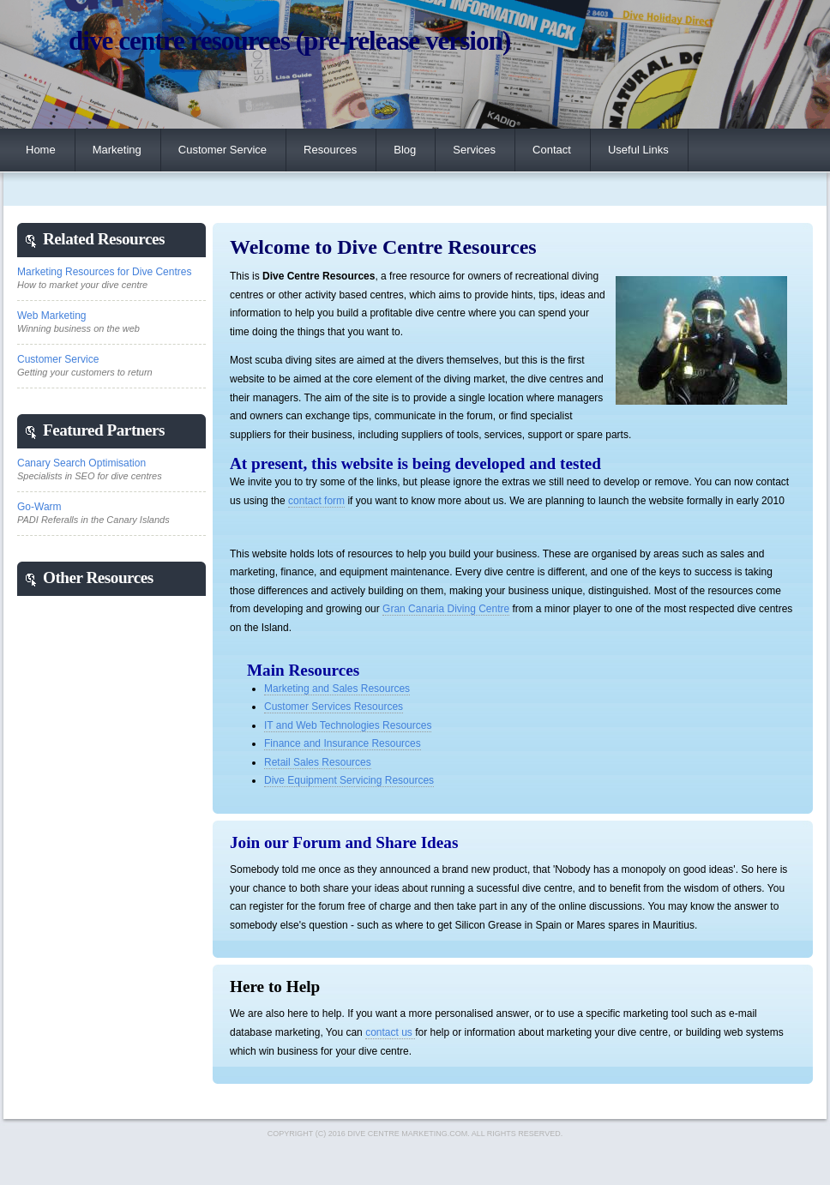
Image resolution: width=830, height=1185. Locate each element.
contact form (316, 501)
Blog (405, 149)
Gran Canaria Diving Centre (445, 609)
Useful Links (638, 149)
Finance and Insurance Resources (342, 743)
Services (474, 149)
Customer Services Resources (333, 707)
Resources (330, 149)
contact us (390, 1032)
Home (41, 149)
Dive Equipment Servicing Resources (349, 780)
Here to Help (275, 986)
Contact (551, 149)
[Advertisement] (85, 853)
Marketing (117, 149)
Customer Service (222, 149)
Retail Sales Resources (317, 762)
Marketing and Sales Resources (337, 689)
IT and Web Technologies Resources (347, 725)
